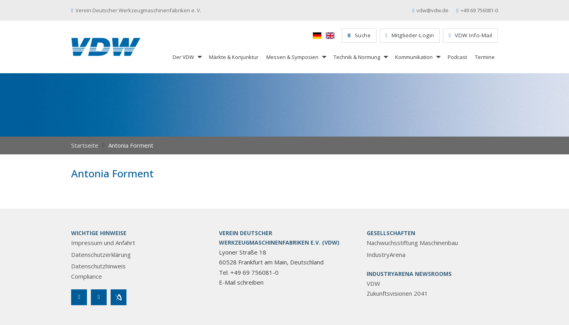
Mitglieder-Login (409, 35)
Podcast (457, 57)
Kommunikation (414, 57)
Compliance (86, 276)
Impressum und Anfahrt (103, 243)
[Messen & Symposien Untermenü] (323, 56)
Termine (485, 57)
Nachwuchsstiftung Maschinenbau (412, 243)
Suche (359, 35)
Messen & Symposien (292, 57)
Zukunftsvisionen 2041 (397, 293)
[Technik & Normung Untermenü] (385, 56)
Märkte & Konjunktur (233, 57)
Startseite (84, 145)
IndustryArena (386, 254)
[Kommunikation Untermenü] (438, 56)
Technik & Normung (356, 57)
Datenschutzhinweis (98, 266)
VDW (373, 283)
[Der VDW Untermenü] (199, 56)
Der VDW (183, 57)
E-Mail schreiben (241, 282)
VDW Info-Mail (470, 35)
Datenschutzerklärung (101, 254)
